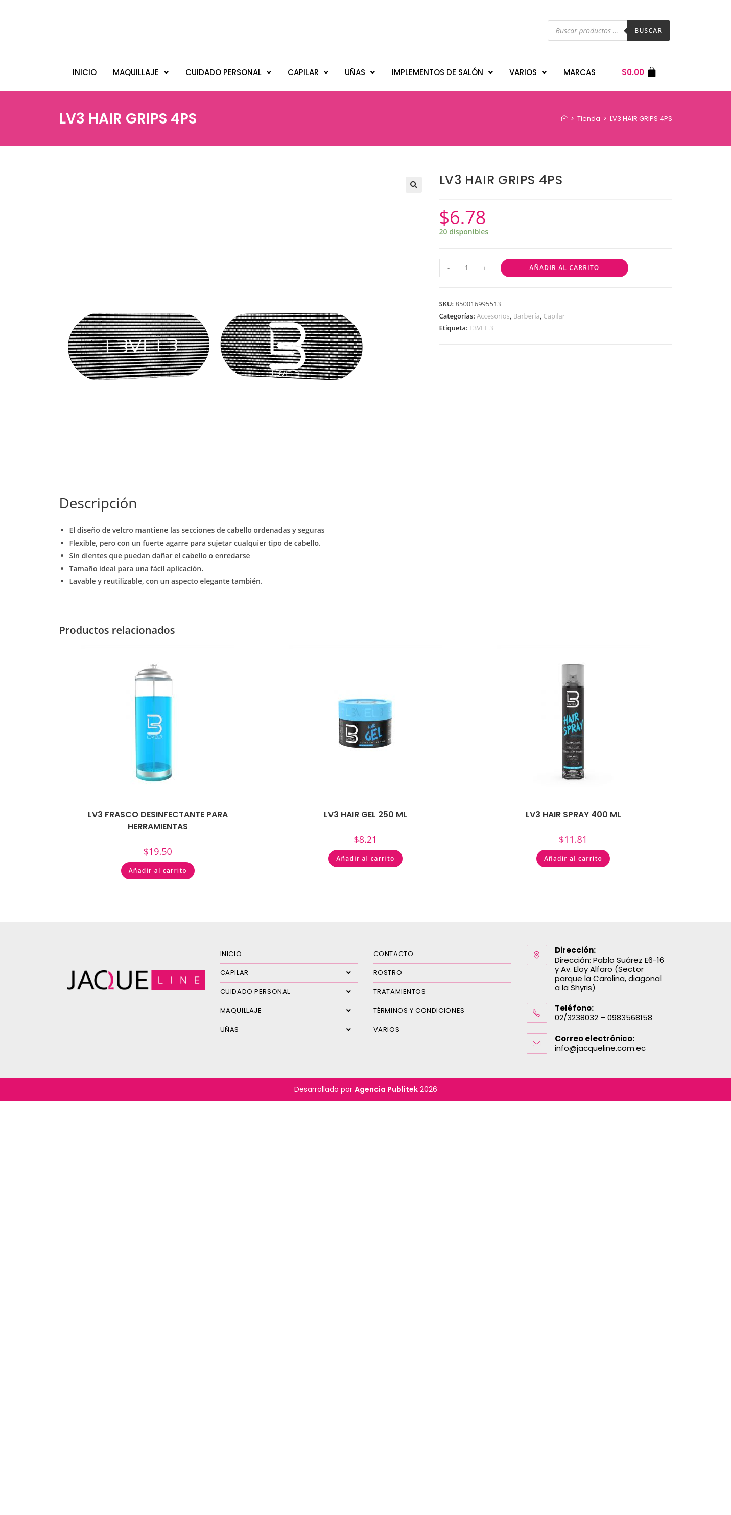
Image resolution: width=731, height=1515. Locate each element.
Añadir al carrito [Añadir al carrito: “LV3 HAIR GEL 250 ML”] (365, 853)
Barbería (526, 310)
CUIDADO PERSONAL (228, 69)
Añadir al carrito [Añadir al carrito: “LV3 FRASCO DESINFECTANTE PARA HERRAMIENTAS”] (158, 865)
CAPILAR (308, 69)
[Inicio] (564, 113)
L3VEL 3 (481, 322)
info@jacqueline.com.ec (600, 1043)
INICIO (85, 69)
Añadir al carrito (564, 262)
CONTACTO (393, 949)
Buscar (648, 30)
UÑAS (360, 69)
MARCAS (579, 69)
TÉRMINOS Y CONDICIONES (419, 1005)
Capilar (554, 310)
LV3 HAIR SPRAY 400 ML (573, 809)
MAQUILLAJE (141, 69)
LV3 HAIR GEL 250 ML (365, 809)
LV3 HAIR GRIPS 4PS (641, 113)
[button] (414, 180)
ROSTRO (388, 967)
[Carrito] (640, 69)
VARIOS (528, 69)
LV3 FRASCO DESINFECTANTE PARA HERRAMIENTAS (158, 815)
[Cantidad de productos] (467, 263)
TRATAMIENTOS (399, 986)
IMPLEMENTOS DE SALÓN (442, 69)
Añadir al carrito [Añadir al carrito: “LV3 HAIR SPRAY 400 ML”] (573, 853)
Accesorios (493, 310)
